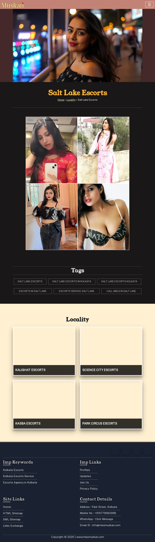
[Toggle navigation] (149, 4)
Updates (85, 476)
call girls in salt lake (121, 291)
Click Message (104, 519)
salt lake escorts (30, 281)
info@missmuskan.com (106, 525)
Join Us (84, 482)
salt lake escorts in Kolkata (71, 281)
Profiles (85, 470)
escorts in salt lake (33, 291)
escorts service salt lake (76, 291)
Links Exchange (13, 525)
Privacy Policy (89, 488)
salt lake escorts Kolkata (119, 281)
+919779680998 (105, 513)
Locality (71, 99)
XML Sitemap (11, 519)
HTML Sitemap (13, 513)
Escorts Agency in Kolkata (20, 482)
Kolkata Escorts (13, 470)
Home (61, 99)
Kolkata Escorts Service (18, 476)
